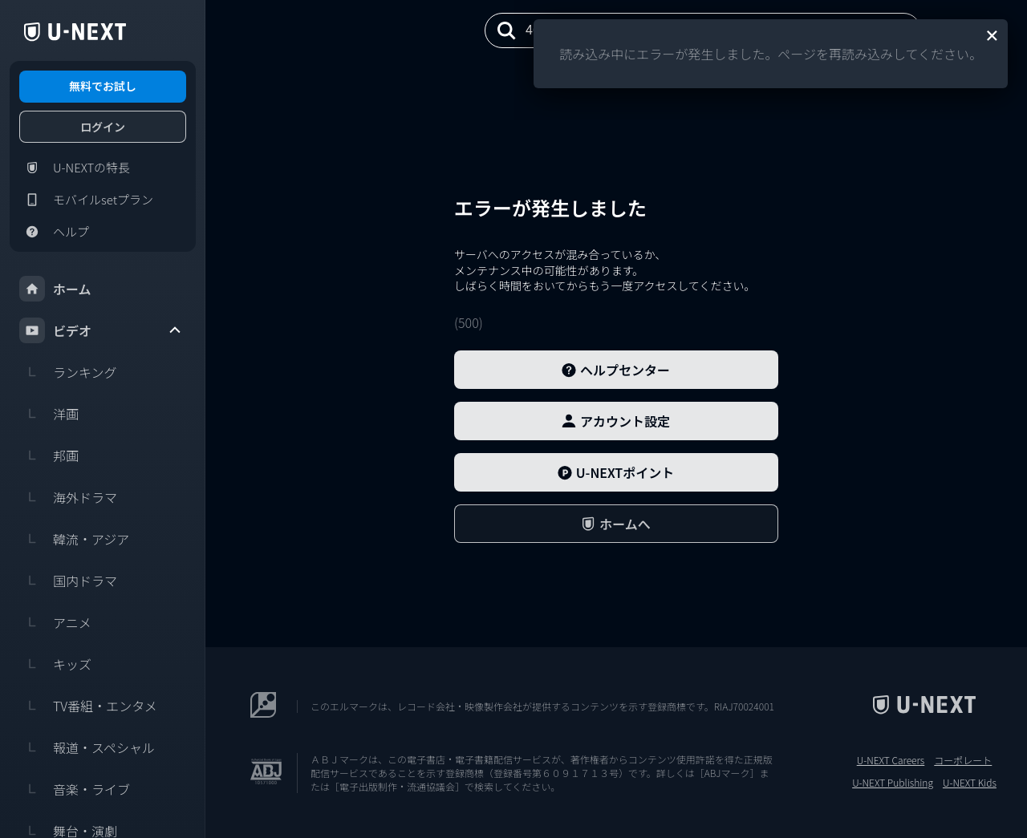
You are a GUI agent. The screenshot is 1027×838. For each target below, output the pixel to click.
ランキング (68, 372)
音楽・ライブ (74, 789)
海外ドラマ (68, 497)
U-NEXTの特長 (74, 167)
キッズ (55, 664)
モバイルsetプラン (86, 200)
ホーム (55, 289)
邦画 (49, 455)
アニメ (55, 622)
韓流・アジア (74, 539)
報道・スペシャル (87, 747)
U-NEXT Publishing (892, 782)
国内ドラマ (68, 580)
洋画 (49, 414)
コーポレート (963, 760)
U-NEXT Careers (891, 760)
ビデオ (101, 330)
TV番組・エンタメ (88, 706)
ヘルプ (54, 232)
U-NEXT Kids (970, 782)
